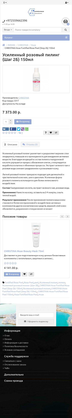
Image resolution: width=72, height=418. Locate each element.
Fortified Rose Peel (14, 282)
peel (36, 282)
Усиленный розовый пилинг (36, 288)
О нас (6, 335)
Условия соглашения (14, 350)
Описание (10, 144)
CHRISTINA (23, 45)
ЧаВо (6, 368)
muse (41, 294)
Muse (33, 45)
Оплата (7, 339)
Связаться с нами (12, 361)
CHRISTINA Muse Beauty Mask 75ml (24, 251)
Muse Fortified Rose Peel (26, 294)
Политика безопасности (15, 346)
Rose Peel (28, 282)
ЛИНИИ (11, 45)
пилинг (61, 282)
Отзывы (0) (30, 144)
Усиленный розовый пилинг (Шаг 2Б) (20, 285)
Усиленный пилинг (48, 282)
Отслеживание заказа (14, 364)
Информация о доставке (15, 342)
